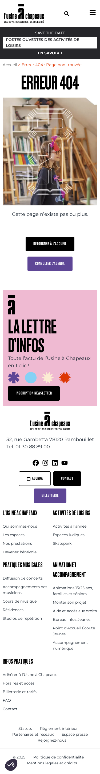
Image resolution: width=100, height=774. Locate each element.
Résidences (13, 609)
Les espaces (14, 534)
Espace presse (75, 734)
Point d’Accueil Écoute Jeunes (74, 631)
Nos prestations (17, 543)
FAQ (7, 700)
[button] (66, 13)
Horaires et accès (18, 683)
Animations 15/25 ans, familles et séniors (73, 590)
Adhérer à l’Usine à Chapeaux (30, 674)
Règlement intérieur (59, 728)
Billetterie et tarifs (20, 691)
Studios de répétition (22, 618)
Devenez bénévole (20, 552)
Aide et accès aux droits (75, 610)
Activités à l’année (69, 526)
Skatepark (62, 543)
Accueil (10, 64)
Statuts (25, 728)
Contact (10, 709)
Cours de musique (20, 601)
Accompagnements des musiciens (25, 589)
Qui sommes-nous (20, 526)
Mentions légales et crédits (52, 763)
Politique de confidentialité (58, 757)
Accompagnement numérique (70, 645)
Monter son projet (69, 602)
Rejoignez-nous (52, 740)
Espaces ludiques (69, 534)
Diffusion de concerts (23, 578)
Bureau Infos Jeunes (71, 619)
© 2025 (19, 757)
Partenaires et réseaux (33, 734)
